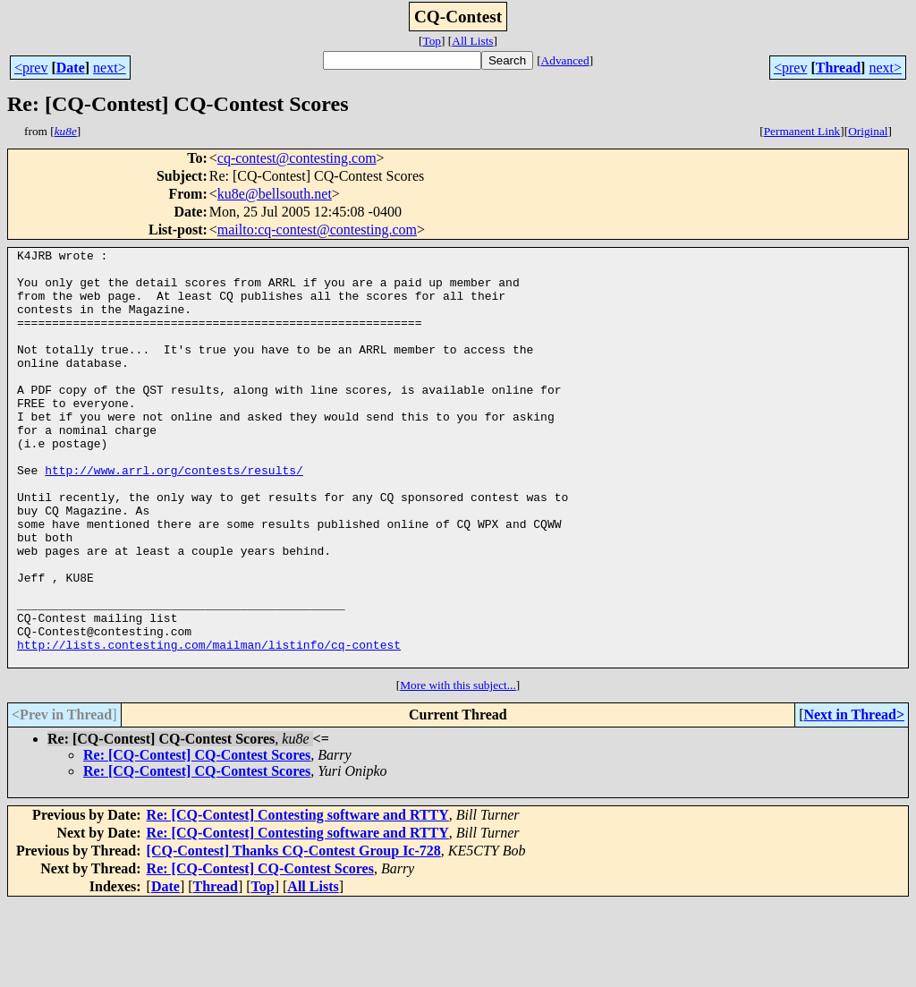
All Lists (472, 40)
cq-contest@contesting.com (297, 158)
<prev (30, 67)
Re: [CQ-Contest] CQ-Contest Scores (196, 838)
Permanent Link (802, 131)
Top (431, 40)
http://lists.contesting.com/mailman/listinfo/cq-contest (209, 725)
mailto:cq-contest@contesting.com (317, 229)
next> (109, 67)
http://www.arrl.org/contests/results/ (174, 515)
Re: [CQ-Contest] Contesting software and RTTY (298, 898)
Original (867, 131)
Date (70, 67)
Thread (838, 67)
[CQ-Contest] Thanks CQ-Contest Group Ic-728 (294, 933)
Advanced (565, 60)
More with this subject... (458, 768)
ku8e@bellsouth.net (274, 193)
